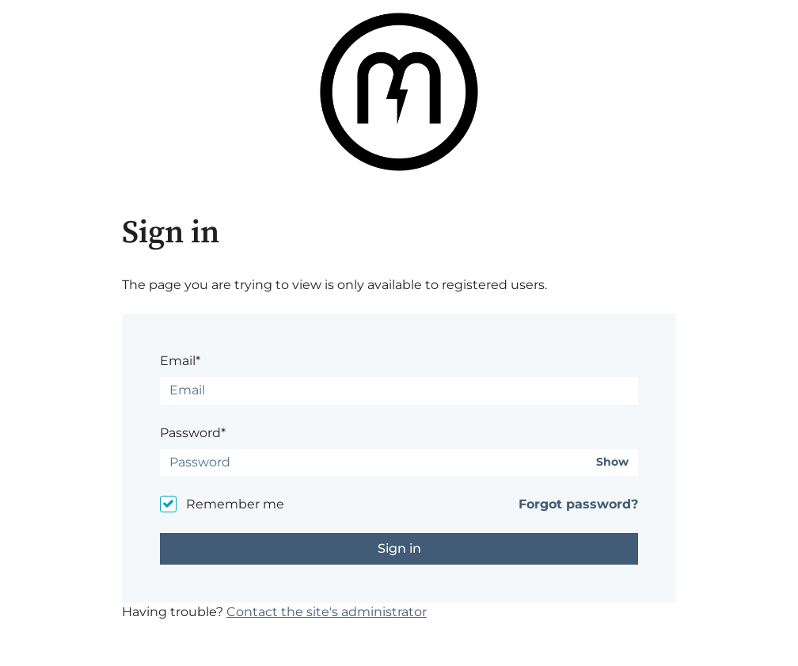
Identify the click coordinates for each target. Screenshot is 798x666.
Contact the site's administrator (326, 611)
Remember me (235, 504)
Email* (180, 360)
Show (612, 462)
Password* (193, 432)
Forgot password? (578, 504)
